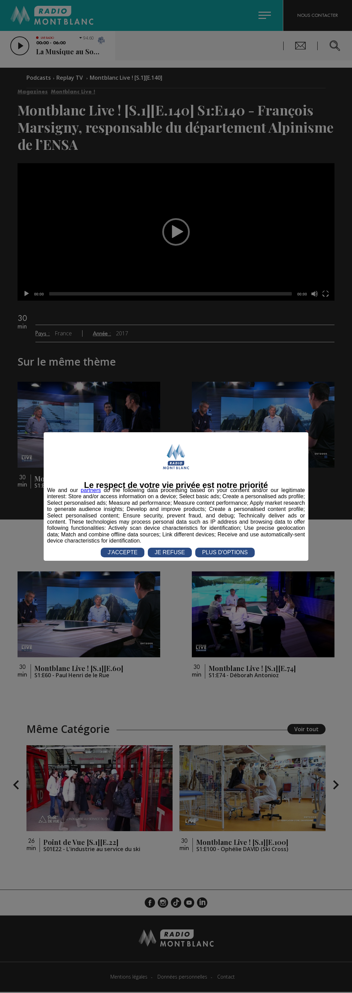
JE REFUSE (170, 552)
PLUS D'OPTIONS (225, 552)
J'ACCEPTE (123, 552)
